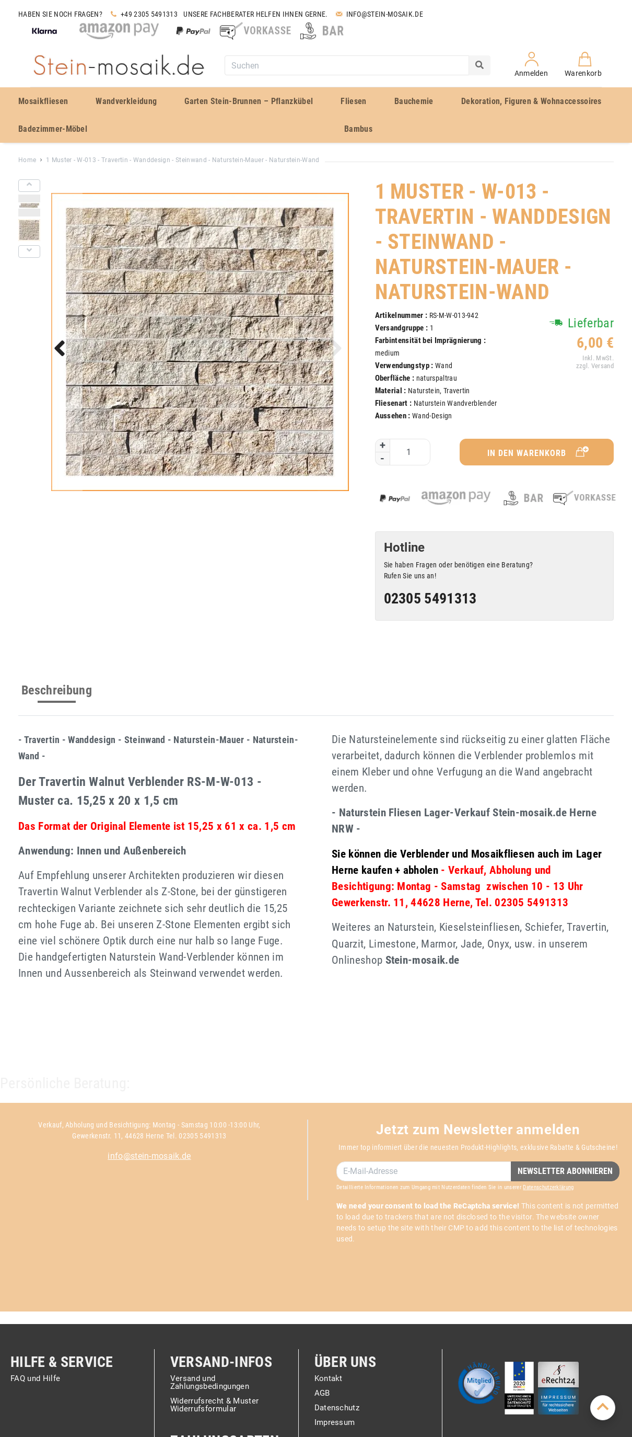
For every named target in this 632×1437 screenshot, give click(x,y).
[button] (62, 350)
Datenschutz (337, 1408)
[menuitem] (49, 101)
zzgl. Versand (594, 366)
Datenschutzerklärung (548, 1187)
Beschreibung (56, 690)
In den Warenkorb (539, 451)
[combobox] (347, 65)
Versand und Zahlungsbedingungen (209, 1383)
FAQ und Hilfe (35, 1379)
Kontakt (328, 1379)
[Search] (479, 65)
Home (27, 160)
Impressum (334, 1423)
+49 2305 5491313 (143, 14)
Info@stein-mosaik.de (378, 14)
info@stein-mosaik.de (149, 1156)
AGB (322, 1393)
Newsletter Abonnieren (565, 1171)
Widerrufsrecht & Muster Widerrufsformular (214, 1405)
